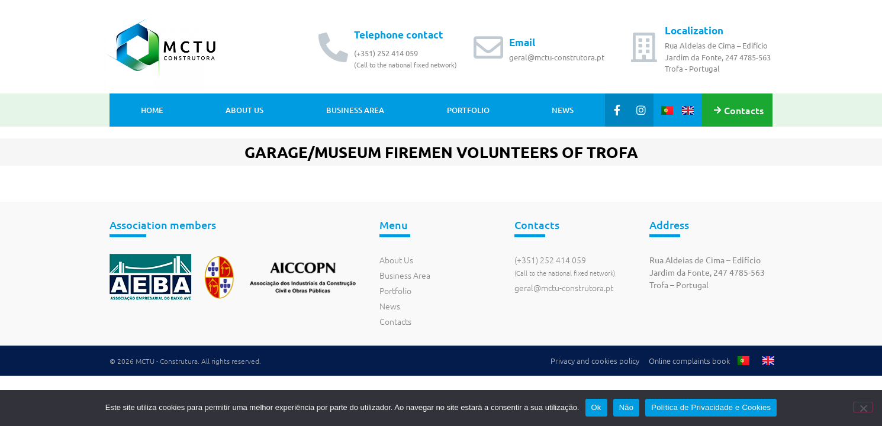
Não (626, 407)
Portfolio (468, 110)
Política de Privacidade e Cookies (711, 407)
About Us (244, 110)
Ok (596, 407)
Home (152, 110)
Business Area (355, 110)
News (563, 110)
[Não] (863, 407)
